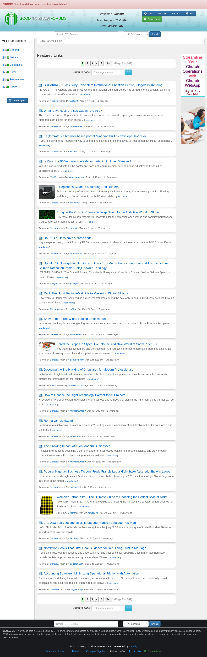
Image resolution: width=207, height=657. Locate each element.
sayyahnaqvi (77, 589)
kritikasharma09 (78, 411)
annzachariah (76, 564)
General (10, 49)
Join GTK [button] (162, 13)
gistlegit (74, 101)
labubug (74, 538)
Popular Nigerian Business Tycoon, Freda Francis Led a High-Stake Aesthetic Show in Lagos (107, 471)
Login (90, 651)
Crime (9, 72)
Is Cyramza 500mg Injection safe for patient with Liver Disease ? (87, 161)
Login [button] (148, 13)
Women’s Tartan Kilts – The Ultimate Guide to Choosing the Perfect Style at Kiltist (111, 497)
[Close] (204, 4)
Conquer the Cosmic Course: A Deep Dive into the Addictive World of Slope (107, 212)
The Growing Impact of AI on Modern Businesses (77, 446)
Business (54, 589)
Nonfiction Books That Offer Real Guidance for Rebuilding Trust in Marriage (95, 548)
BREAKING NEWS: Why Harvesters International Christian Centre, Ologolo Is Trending (103, 85)
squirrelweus (76, 334)
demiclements (77, 360)
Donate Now (152, 651)
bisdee (73, 151)
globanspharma (76, 177)
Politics (10, 57)
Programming (13, 79)
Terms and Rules (55, 651)
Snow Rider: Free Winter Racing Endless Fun (75, 318)
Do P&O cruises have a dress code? (68, 238)
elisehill (73, 228)
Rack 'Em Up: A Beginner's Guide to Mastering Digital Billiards (86, 293)
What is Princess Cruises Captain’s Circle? (73, 110)
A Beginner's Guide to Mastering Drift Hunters (87, 187)
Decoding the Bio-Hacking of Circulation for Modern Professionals (88, 369)
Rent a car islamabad (58, 420)
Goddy (133, 646)
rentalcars (75, 436)
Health (9, 87)
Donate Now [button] (152, 19)
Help (190, 13)
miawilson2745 (76, 385)
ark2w (73, 309)
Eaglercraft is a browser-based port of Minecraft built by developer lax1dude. (96, 136)
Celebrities (12, 64)
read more (85, 94)
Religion (54, 101)
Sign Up (101, 651)
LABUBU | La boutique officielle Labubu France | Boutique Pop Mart (90, 522)
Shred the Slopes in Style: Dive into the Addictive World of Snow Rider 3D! (107, 344)
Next (108, 63)
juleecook (74, 202)
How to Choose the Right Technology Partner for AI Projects (84, 395)
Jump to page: (82, 72)
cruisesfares (76, 126)
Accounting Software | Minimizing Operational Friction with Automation (91, 573)
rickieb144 (93, 513)
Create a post (17, 100)
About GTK (176, 13)
